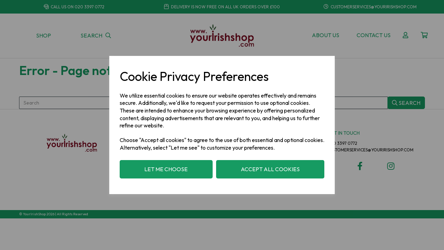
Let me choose (166, 169)
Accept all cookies (270, 169)
